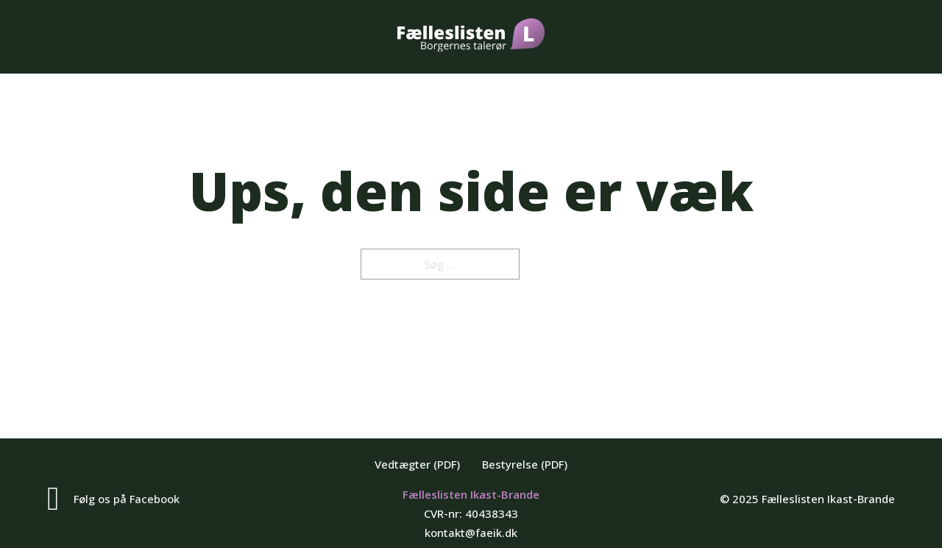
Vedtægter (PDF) (417, 464)
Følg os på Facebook (127, 498)
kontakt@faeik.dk (471, 532)
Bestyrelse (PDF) (524, 464)
